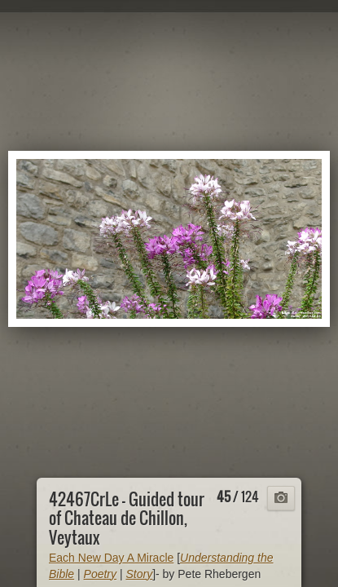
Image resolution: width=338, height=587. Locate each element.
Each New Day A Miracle (111, 557)
